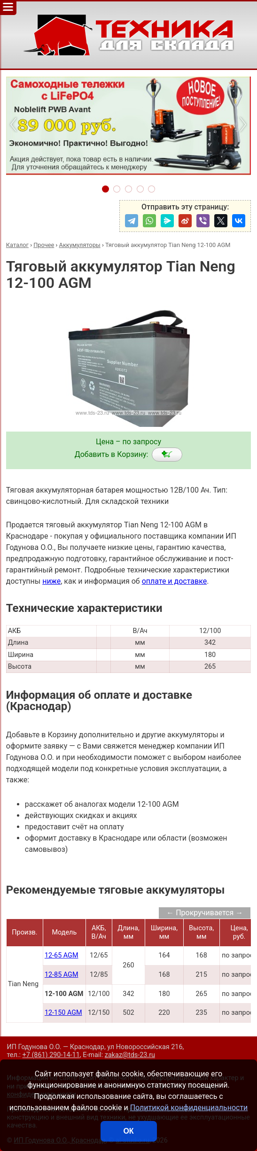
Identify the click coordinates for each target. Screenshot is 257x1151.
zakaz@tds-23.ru (130, 1055)
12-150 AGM (63, 1013)
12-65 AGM (61, 955)
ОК (128, 1131)
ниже (51, 581)
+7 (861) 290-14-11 (51, 1055)
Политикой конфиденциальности (189, 1107)
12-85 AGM (61, 975)
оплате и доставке (174, 581)
